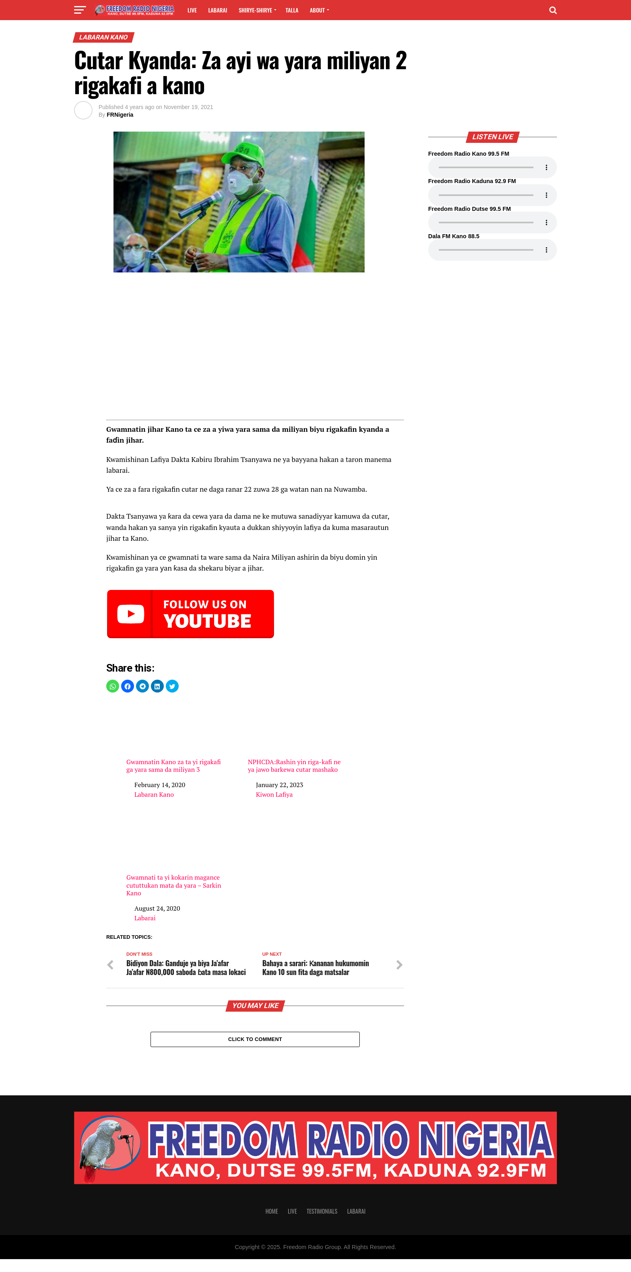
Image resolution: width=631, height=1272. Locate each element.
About (317, 10)
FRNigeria (120, 114)
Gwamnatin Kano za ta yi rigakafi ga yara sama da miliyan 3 (173, 737)
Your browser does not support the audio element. (492, 167)
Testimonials (322, 1224)
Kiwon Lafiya (274, 794)
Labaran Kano (154, 794)
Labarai (217, 10)
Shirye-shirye (255, 10)
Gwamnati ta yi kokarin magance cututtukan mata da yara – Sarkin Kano (173, 856)
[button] (112, 686)
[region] (255, 348)
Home (272, 1224)
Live (192, 10)
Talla (292, 10)
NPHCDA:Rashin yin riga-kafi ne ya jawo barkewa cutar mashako (295, 737)
